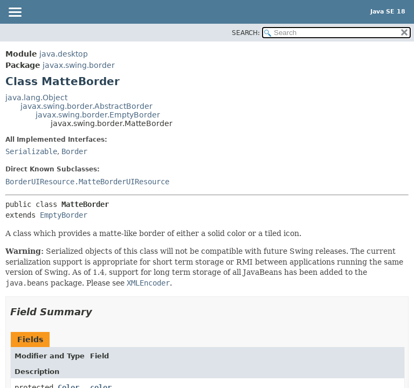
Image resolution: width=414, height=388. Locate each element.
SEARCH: (246, 33)
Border (74, 151)
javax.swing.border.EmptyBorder (98, 114)
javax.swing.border (79, 65)
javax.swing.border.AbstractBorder (86, 106)
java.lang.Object (36, 97)
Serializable (31, 151)
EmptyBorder (63, 215)
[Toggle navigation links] (14, 12)
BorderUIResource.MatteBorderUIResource (87, 181)
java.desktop (63, 54)
